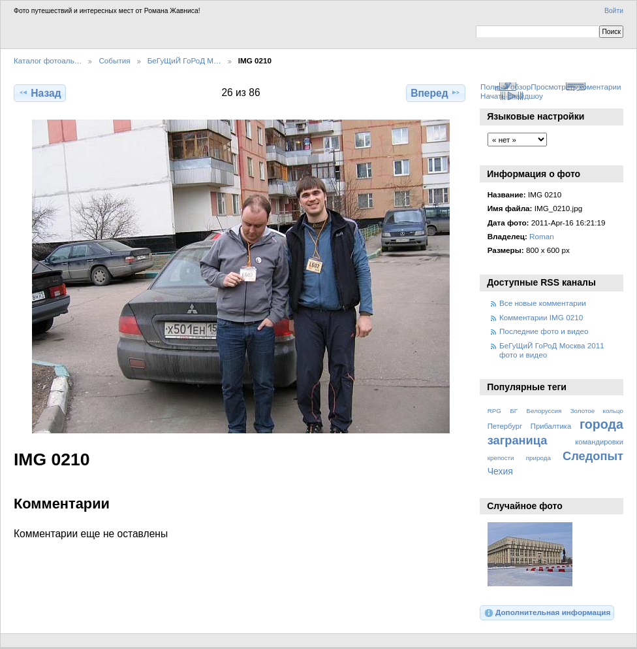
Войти (613, 10)
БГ (514, 410)
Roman (541, 236)
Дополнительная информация (547, 613)
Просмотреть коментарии (576, 86)
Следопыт (593, 456)
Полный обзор (505, 86)
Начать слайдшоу (511, 96)
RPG (494, 410)
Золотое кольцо (596, 410)
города (601, 424)
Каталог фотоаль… (48, 60)
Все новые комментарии (542, 303)
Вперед (436, 93)
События (114, 60)
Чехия (500, 471)
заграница (518, 440)
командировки (599, 442)
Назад (39, 93)
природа (538, 457)
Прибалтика (551, 426)
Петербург (505, 426)
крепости (501, 457)
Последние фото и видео (544, 331)
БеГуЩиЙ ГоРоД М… (184, 60)
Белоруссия (544, 410)
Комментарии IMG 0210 (541, 317)
